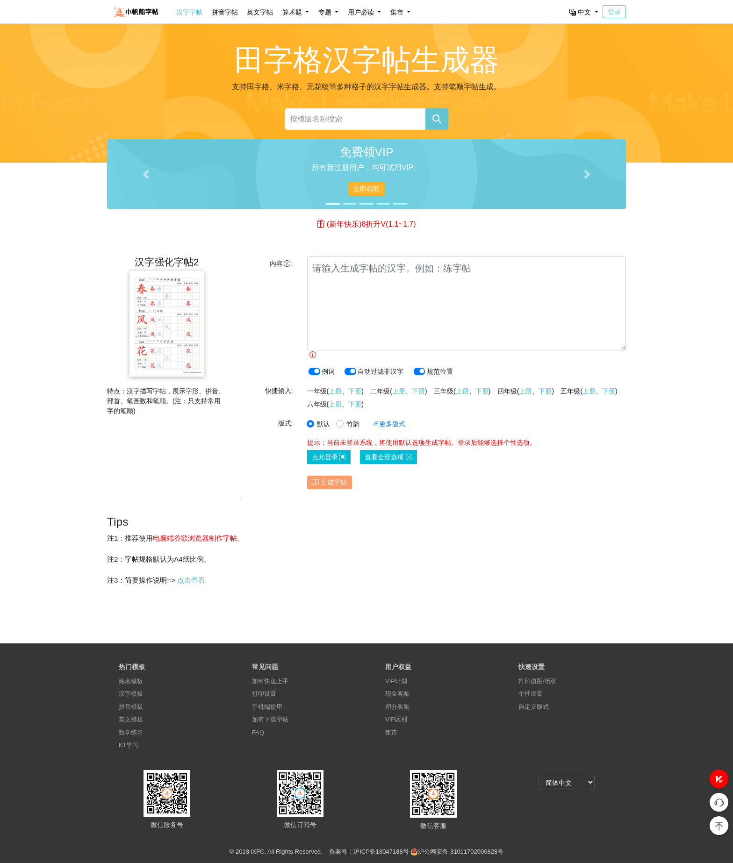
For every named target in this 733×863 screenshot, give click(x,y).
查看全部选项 (388, 457)
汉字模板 (131, 693)
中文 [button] (581, 12)
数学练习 (131, 732)
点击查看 (191, 580)
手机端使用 (267, 706)
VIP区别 (396, 719)
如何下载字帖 (270, 719)
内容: (281, 263)
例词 (328, 371)
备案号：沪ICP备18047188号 (369, 851)
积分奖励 (397, 706)
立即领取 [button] (366, 189)
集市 (391, 732)
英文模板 (131, 719)
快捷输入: (279, 390)
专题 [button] (325, 12)
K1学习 (128, 745)
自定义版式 (533, 706)
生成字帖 (329, 482)
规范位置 (440, 371)
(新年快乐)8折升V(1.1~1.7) (371, 224)
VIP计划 (396, 681)
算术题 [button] (293, 12)
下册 (354, 391)
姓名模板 (131, 681)
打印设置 (264, 693)
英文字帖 (260, 12)
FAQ (258, 732)
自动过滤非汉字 (380, 371)
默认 (323, 424)
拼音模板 (131, 706)
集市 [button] (397, 12)
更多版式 (389, 424)
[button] (719, 779)
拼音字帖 (225, 12)
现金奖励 (397, 693)
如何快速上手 (270, 681)
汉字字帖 (189, 12)
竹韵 (352, 424)
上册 (335, 391)
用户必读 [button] (362, 12)
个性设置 (530, 693)
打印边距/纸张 (537, 681)
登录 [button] (614, 11)
